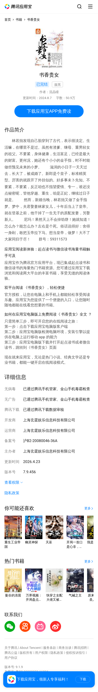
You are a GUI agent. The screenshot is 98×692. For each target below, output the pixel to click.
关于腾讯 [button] (10, 648)
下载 (83, 679)
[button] (18, 6)
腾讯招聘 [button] (80, 648)
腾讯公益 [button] (10, 653)
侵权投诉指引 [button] (75, 653)
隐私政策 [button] (11, 493)
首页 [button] (7, 19)
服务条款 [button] (49, 648)
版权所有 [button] (26, 653)
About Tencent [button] (30, 648)
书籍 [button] (19, 19)
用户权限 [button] (41, 653)
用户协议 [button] (10, 658)
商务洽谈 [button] (65, 648)
